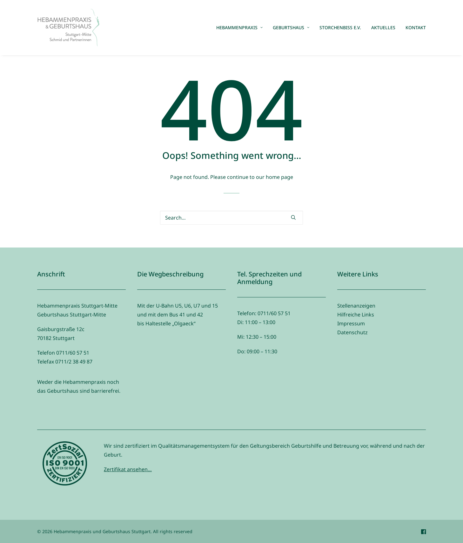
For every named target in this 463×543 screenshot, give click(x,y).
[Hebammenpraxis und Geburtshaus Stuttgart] (68, 28)
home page (279, 176)
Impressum (351, 323)
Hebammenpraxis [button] (239, 27)
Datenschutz (352, 332)
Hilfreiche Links (355, 314)
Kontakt (416, 27)
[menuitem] (241, 27)
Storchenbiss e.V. (340, 27)
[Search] (231, 218)
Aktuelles (383, 27)
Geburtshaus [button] (291, 27)
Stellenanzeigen (356, 305)
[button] (293, 217)
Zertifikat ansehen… (128, 469)
